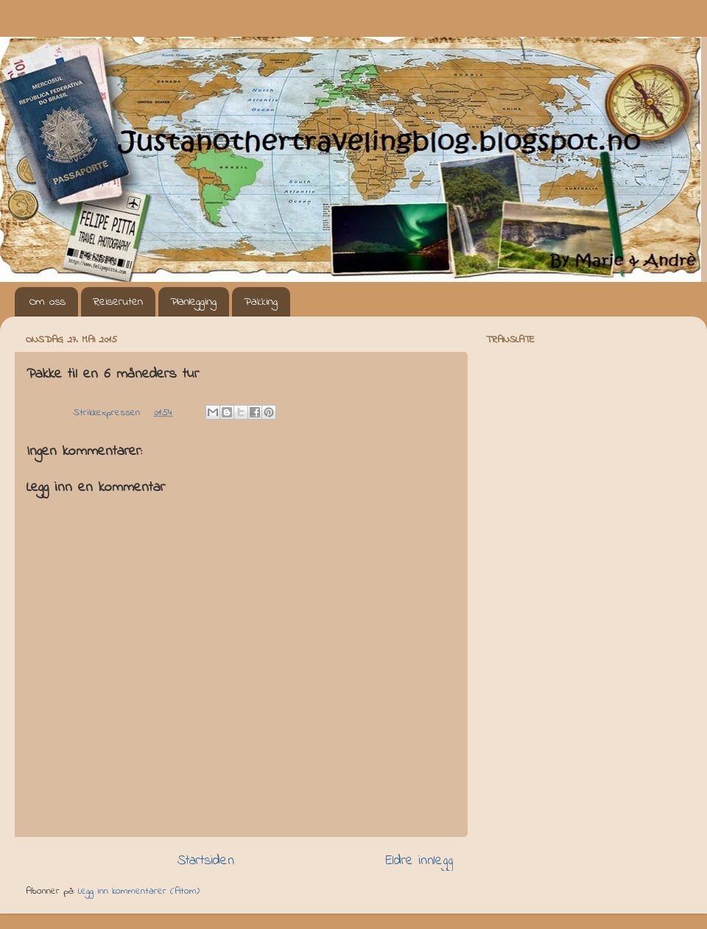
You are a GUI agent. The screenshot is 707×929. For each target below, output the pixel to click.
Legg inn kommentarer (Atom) (139, 891)
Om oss (47, 302)
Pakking (261, 302)
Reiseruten (118, 302)
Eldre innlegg (419, 861)
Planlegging (193, 302)
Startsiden (205, 861)
